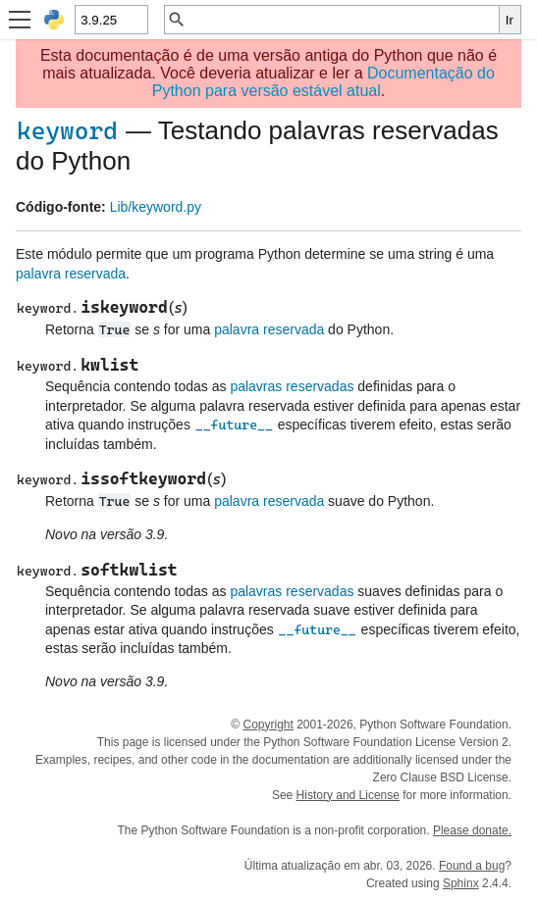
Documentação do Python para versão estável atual (323, 82)
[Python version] (110, 19)
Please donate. (472, 830)
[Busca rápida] (343, 19)
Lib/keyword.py (155, 207)
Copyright (267, 724)
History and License (348, 795)
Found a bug (472, 866)
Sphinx (461, 883)
